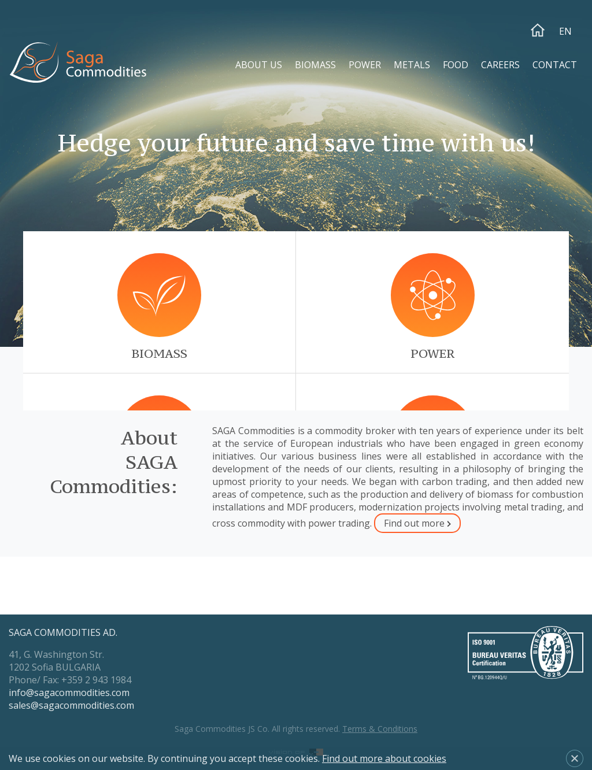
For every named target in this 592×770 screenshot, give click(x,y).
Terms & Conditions (379, 728)
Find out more (414, 523)
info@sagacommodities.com (69, 692)
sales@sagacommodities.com (71, 705)
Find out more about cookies (384, 758)
